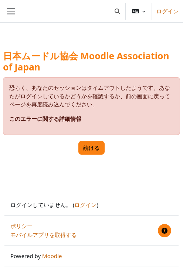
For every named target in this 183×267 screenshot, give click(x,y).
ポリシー (21, 226)
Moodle (52, 256)
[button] (117, 11)
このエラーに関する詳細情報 (45, 118)
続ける (91, 147)
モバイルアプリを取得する (43, 234)
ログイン (167, 11)
